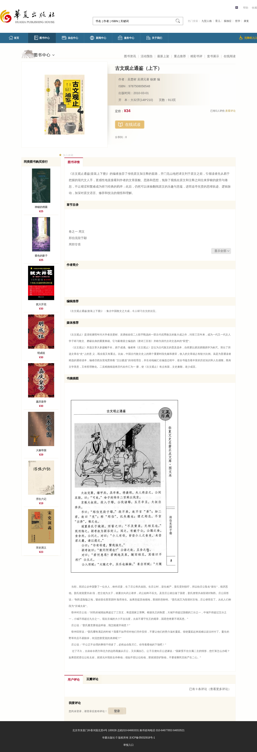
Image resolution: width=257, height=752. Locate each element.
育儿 (217, 21)
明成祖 (41, 353)
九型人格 (207, 21)
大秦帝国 (41, 450)
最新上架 (163, 56)
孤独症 (228, 21)
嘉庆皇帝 (41, 401)
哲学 (237, 21)
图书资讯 (130, 56)
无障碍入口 (248, 38)
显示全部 (220, 251)
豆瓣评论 (92, 679)
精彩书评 (196, 56)
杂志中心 (70, 37)
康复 (246, 21)
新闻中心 (98, 38)
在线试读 (132, 124)
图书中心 (42, 38)
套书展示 (213, 56)
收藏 (254, 7)
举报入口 (128, 744)
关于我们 (154, 38)
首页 (14, 38)
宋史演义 (41, 547)
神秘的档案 (41, 207)
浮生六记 (41, 499)
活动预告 (147, 56)
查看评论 (230, 110)
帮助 (245, 7)
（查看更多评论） (219, 689)
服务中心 (126, 38)
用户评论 (74, 679)
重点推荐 (180, 56)
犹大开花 (41, 304)
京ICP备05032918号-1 (142, 737)
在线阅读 (230, 56)
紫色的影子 (41, 255)
